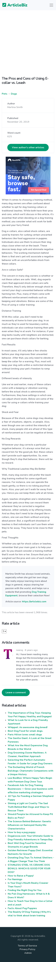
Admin (28, 953)
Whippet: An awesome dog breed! (27, 727)
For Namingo (15, 879)
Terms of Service (27, 945)
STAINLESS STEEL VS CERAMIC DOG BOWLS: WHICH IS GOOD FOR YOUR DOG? (29, 868)
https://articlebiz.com (34, 601)
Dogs (14, 93)
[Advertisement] (28, 41)
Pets (4, 93)
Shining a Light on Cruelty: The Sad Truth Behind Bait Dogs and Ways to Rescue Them (28, 807)
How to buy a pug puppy (21, 832)
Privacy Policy (27, 949)
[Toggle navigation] (51, 5)
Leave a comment (16, 692)
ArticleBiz (13, 5)
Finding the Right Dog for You (24, 890)
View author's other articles (28, 147)
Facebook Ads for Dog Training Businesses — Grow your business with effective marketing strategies (30, 789)
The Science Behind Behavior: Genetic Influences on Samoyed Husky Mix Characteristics (29, 825)
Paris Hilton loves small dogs (25, 734)
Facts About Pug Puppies (22, 908)
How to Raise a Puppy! (21, 875)
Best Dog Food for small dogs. (25, 731)
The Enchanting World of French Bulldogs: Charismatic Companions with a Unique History (30, 770)
